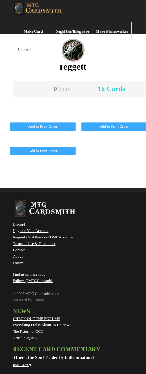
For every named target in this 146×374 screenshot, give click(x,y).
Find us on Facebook (29, 274)
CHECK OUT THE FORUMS (36, 318)
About (18, 256)
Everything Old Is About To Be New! (42, 325)
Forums (19, 263)
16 (111, 89)
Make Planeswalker (112, 31)
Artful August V (25, 338)
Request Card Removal (31, 237)
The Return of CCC (28, 331)
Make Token (72, 31)
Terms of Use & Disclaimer (34, 243)
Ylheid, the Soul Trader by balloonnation (53, 357)
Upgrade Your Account (30, 231)
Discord (23, 49)
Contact (19, 250)
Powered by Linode (29, 300)
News (21, 311)
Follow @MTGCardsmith (33, 280)
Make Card (33, 31)
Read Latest (22, 365)
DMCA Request (62, 237)
